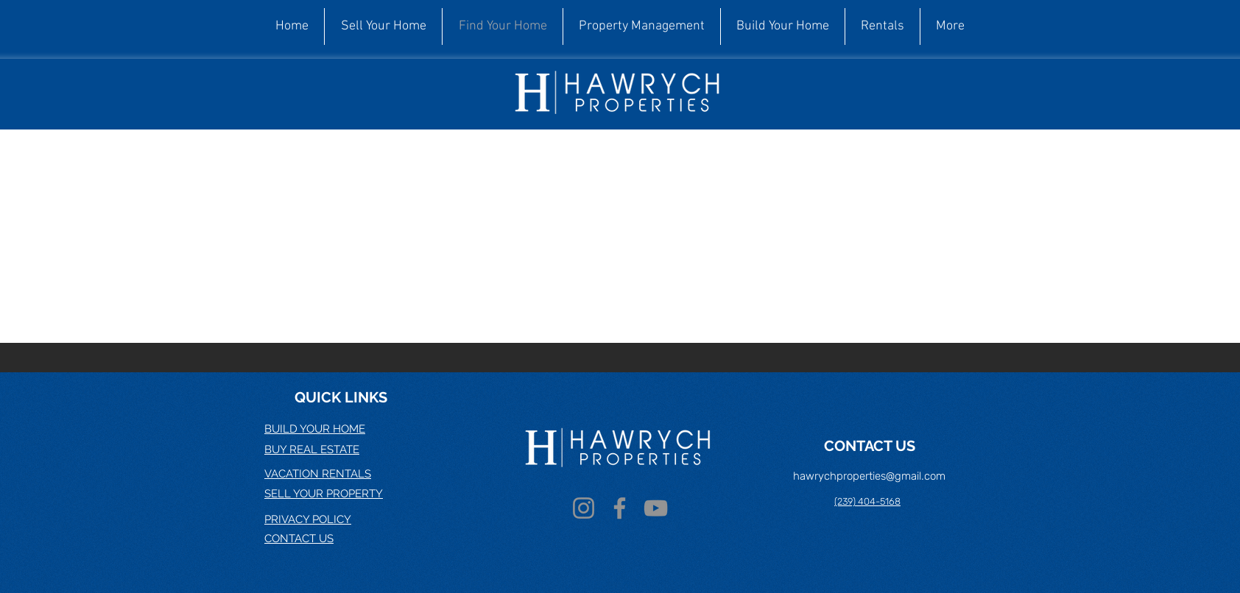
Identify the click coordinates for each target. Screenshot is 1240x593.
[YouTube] (655, 508)
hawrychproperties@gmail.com (869, 476)
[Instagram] (583, 508)
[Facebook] (619, 508)
